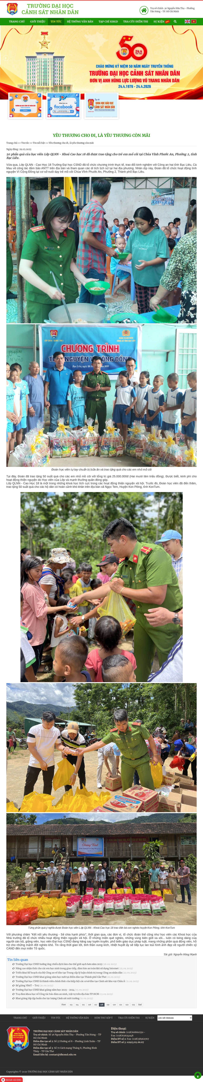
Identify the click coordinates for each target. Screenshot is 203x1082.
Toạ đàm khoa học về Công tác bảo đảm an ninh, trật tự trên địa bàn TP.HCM (56, 994)
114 (77, 1005)
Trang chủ (17, 21)
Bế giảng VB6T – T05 (26, 985)
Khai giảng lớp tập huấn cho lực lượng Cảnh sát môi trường (46, 998)
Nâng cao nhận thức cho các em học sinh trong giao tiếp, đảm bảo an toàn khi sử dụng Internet (66, 968)
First (64, 1005)
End (140, 1005)
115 (83, 1005)
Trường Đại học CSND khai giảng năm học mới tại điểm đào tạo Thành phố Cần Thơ (59, 977)
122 (126, 1005)
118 (101, 1005)
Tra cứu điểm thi (135, 21)
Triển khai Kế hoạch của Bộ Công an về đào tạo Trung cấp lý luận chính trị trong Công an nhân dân (67, 972)
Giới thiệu (37, 21)
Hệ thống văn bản (80, 21)
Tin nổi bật (39, 142)
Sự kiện (162, 21)
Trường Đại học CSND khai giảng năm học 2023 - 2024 (44, 989)
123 (133, 1005)
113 (71, 1005)
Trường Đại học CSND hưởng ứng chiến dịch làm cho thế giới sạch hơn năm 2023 (57, 964)
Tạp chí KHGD (108, 21)
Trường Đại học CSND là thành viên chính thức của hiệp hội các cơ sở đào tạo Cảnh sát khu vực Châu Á (69, 981)
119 (108, 1005)
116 (89, 1005)
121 (120, 1005)
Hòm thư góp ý (103, 1017)
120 (114, 1005)
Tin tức (56, 21)
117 (95, 1005)
